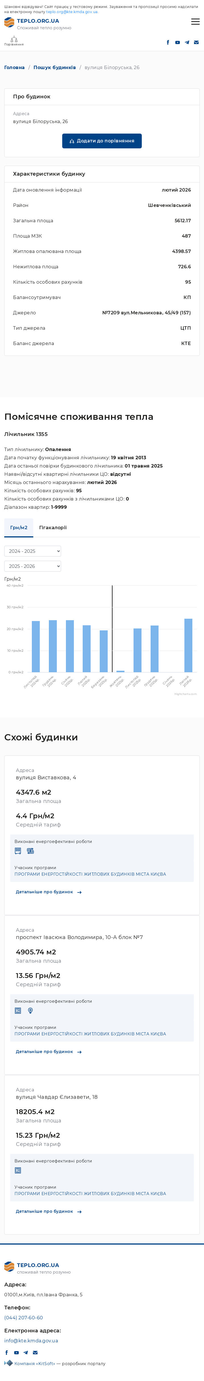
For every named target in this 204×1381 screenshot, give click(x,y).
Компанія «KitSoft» (35, 1363)
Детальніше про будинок (49, 891)
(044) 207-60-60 (23, 1317)
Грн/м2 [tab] (18, 527)
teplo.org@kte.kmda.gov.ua (72, 12)
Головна (14, 67)
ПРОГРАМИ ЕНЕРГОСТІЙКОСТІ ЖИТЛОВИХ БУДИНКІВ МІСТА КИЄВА (90, 874)
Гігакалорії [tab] (53, 527)
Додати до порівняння (105, 141)
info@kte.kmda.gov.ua (31, 1340)
